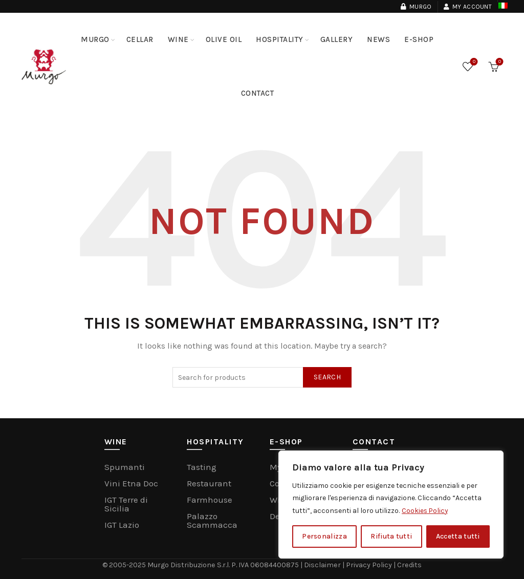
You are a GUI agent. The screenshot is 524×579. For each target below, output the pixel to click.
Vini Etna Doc (131, 483)
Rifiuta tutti (391, 536)
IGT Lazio (121, 525)
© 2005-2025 (126, 564)
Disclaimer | (324, 564)
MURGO (95, 39)
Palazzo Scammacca (212, 520)
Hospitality (279, 39)
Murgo (416, 6)
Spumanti (124, 467)
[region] (391, 505)
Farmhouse (209, 500)
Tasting (201, 467)
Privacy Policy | (370, 564)
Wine (178, 39)
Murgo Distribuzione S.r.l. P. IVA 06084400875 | (226, 564)
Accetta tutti (458, 536)
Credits (408, 564)
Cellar (140, 39)
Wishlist (473, 62)
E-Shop (418, 39)
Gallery (336, 39)
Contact (257, 93)
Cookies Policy (425, 510)
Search (327, 377)
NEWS (378, 39)
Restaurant (209, 483)
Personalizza (324, 536)
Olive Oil (224, 39)
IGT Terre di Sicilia (126, 504)
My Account (467, 6)
